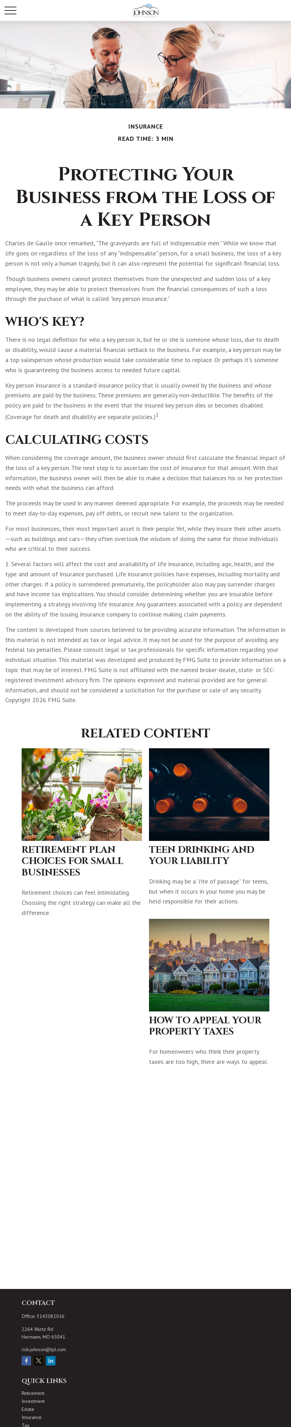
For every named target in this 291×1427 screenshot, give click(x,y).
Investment (33, 1401)
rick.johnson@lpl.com (44, 1349)
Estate (28, 1409)
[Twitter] (38, 1360)
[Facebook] (26, 1360)
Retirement (33, 1393)
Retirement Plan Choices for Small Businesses (73, 861)
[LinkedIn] (50, 1360)
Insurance (32, 1417)
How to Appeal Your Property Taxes (205, 1026)
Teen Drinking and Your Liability (201, 855)
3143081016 (51, 1316)
